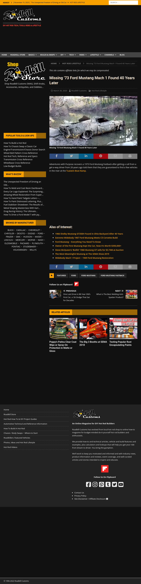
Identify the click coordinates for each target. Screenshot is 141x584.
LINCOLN (8, 240)
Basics (32, 55)
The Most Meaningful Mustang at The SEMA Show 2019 (82, 253)
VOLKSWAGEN (20, 249)
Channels (109, 55)
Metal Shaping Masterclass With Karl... (22, 208)
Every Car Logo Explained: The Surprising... (24, 191)
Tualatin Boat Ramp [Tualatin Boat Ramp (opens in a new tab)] (76, 170)
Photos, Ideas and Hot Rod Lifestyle (19, 442)
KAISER (38, 236)
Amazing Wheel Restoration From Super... (23, 194)
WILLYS (33, 249)
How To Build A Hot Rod (14, 428)
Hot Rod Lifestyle (99, 90)
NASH (40, 240)
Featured (61, 275)
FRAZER (9, 236)
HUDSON (27, 236)
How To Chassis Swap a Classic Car (20, 146)
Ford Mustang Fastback (112, 275)
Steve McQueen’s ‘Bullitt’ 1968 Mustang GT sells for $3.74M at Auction (89, 250)
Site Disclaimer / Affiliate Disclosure (91, 498)
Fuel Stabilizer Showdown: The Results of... (24, 204)
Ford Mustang (88, 275)
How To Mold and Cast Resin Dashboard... (24, 188)
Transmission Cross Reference (18, 159)
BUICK (11, 230)
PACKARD (24, 243)
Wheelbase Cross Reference (17, 162)
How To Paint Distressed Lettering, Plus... (23, 201)
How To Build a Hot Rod (15, 143)
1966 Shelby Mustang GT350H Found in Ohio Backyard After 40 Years (89, 233)
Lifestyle (94, 55)
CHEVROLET (34, 230)
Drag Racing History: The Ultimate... (20, 211)
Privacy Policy (80, 495)
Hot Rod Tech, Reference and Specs (20, 156)
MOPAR (31, 240)
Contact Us (79, 492)
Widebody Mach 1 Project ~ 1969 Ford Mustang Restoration (84, 257)
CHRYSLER (9, 233)
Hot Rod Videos (10, 447)
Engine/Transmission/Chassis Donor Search (24, 149)
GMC (18, 236)
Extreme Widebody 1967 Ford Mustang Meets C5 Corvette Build (86, 237)
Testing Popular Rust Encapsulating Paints (120, 343)
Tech (71, 55)
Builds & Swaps (47, 55)
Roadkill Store (17, 55)
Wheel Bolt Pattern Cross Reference (21, 153)
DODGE (31, 233)
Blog (122, 55)
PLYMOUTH (37, 243)
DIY (62, 55)
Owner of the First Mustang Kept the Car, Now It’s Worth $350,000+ (88, 245)
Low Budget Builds (12, 166)
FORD (40, 233)
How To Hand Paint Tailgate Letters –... (22, 198)
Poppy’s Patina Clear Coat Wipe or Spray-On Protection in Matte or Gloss (62, 346)
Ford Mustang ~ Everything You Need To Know (78, 241)
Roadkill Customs (79, 90)
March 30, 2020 (60, 90)
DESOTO (21, 233)
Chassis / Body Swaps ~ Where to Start (21, 433)
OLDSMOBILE (10, 243)
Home (4, 55)
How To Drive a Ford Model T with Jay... (22, 214)
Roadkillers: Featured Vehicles (17, 437)
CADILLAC (21, 230)
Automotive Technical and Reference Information (25, 423)
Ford (73, 275)
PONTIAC (16, 246)
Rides (81, 55)
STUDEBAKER (29, 246)
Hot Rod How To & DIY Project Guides (20, 419)
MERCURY (20, 240)
